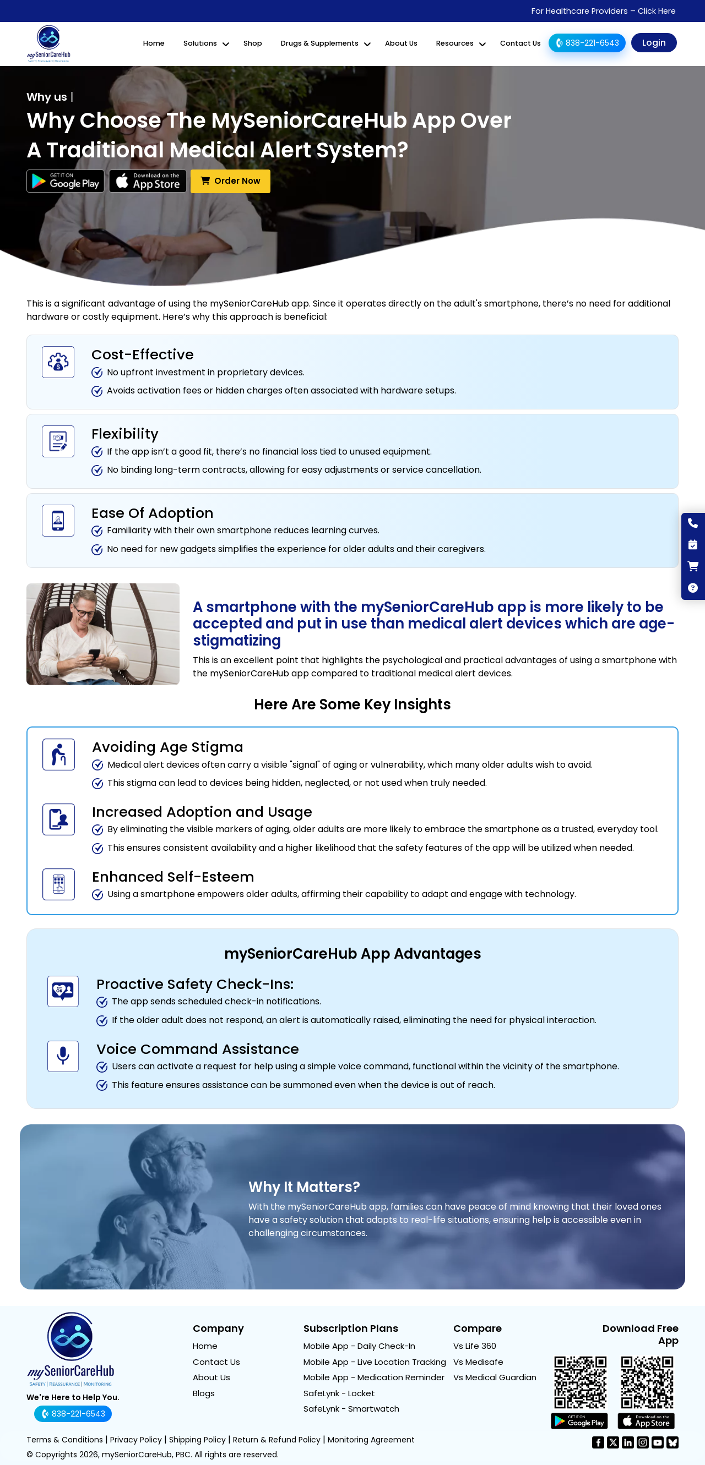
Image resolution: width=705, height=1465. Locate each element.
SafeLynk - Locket (339, 1392)
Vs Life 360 (474, 1345)
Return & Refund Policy (277, 1439)
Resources (455, 43)
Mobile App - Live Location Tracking (374, 1360)
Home (154, 43)
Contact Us (520, 43)
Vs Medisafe (478, 1360)
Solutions (200, 43)
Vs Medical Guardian (494, 1376)
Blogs (204, 1392)
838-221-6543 (586, 42)
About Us (401, 43)
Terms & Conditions (64, 1439)
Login (654, 42)
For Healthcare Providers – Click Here (604, 11)
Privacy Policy (136, 1439)
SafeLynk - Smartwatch (351, 1408)
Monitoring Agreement (371, 1439)
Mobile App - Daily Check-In (359, 1345)
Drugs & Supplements (320, 43)
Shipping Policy (197, 1439)
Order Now (230, 180)
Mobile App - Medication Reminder (373, 1376)
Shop (252, 43)
